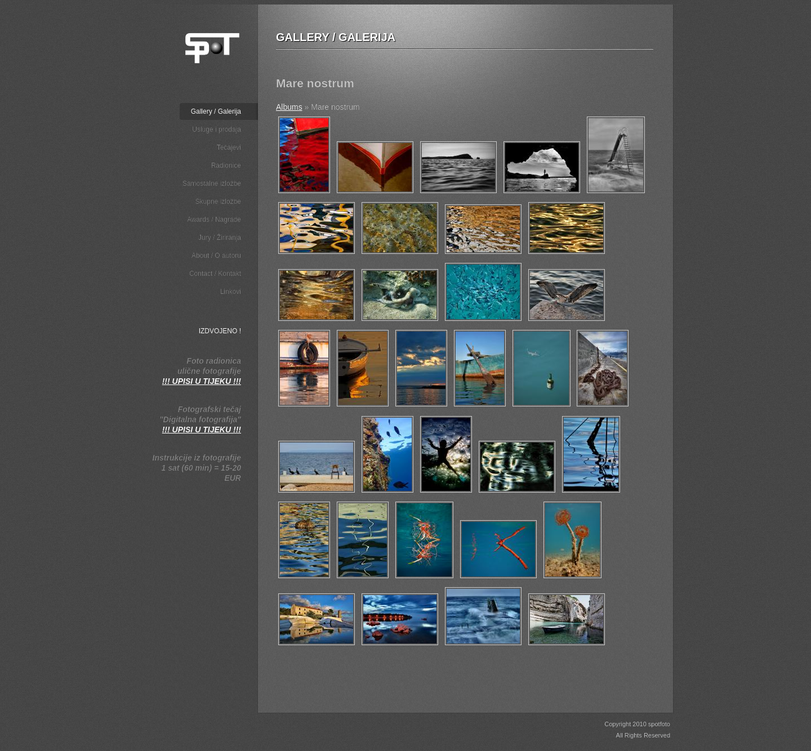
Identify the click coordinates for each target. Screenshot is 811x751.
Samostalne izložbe (211, 183)
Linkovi (230, 292)
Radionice (226, 165)
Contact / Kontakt (215, 274)
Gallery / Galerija (216, 111)
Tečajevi (229, 147)
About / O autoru (216, 256)
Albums (289, 106)
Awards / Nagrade (214, 219)
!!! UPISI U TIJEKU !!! (201, 381)
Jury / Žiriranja (219, 238)
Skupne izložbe (218, 201)
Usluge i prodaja (216, 129)
